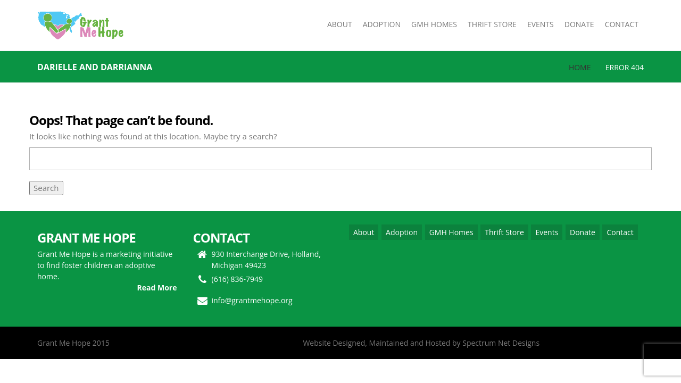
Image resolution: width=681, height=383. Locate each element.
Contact (620, 232)
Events (546, 232)
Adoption (402, 232)
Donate (582, 232)
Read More (157, 287)
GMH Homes (451, 232)
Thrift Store (504, 232)
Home (580, 67)
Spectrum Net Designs (500, 343)
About (363, 232)
